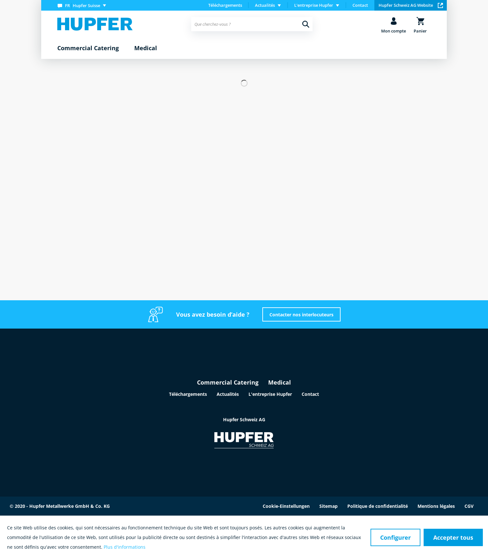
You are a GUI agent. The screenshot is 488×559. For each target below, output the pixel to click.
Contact (360, 5)
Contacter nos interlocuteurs (301, 315)
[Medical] (146, 48)
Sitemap (328, 506)
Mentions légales (436, 506)
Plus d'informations (124, 547)
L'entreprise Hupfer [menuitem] (313, 5)
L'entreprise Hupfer (270, 394)
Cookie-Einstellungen (286, 506)
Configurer (395, 537)
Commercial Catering (227, 382)
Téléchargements (225, 5)
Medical (279, 382)
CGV (469, 506)
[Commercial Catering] (88, 48)
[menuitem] (83, 5)
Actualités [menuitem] (265, 5)
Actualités (228, 394)
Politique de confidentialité (377, 506)
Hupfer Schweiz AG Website (411, 5)
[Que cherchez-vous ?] (252, 24)
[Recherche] (306, 24)
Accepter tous (453, 537)
